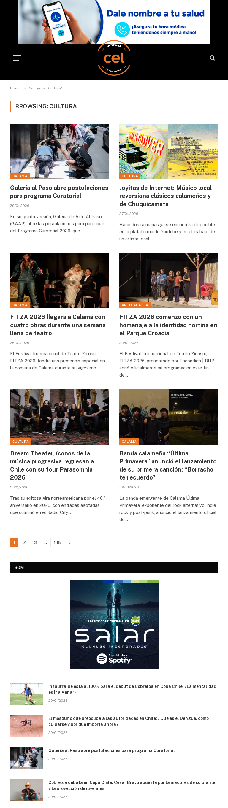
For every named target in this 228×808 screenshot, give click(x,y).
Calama (19, 176)
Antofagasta (135, 305)
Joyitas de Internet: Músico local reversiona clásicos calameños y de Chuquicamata (165, 195)
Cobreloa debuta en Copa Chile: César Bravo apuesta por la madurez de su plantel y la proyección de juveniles (132, 785)
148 (57, 542)
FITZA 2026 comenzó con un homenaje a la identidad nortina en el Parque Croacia (168, 324)
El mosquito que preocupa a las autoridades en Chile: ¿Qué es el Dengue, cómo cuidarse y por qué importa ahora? (128, 721)
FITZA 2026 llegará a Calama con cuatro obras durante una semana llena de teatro (58, 324)
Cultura (130, 176)
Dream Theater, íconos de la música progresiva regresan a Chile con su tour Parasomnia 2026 (52, 465)
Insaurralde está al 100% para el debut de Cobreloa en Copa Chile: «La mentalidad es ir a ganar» (132, 689)
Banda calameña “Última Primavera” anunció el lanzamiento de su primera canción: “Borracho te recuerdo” (168, 465)
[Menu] (17, 58)
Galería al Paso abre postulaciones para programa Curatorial (59, 191)
